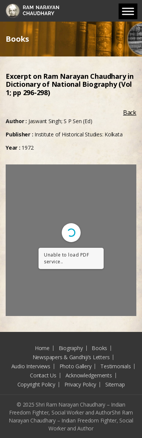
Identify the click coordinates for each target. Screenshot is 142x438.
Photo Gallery (75, 366)
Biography (71, 348)
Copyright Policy (36, 384)
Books (99, 348)
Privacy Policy (80, 384)
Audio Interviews (30, 366)
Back (129, 112)
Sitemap (115, 384)
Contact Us (43, 375)
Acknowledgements (89, 375)
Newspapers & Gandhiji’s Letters (71, 357)
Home (42, 348)
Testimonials (115, 366)
